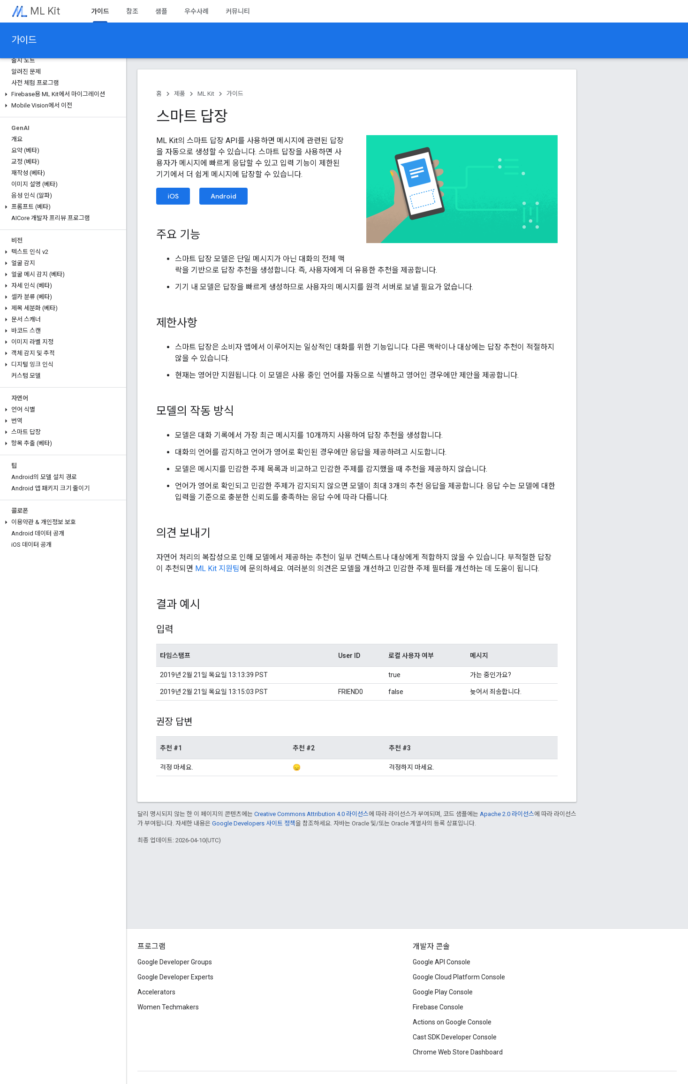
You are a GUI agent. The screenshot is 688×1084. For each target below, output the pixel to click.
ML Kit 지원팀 (217, 568)
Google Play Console (443, 992)
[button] (61, 94)
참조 (132, 11)
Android (223, 196)
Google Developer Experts (175, 977)
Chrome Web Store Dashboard (458, 1052)
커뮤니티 (238, 11)
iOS (173, 196)
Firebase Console (438, 1007)
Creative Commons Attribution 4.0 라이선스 (311, 813)
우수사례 (196, 11)
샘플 (161, 11)
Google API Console (441, 962)
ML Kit (45, 11)
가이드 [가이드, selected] (100, 11)
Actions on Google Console (452, 1022)
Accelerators (156, 992)
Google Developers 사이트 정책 (253, 823)
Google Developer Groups (174, 962)
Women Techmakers (168, 1007)
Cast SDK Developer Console (455, 1037)
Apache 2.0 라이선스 (507, 813)
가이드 (24, 40)
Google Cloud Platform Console (459, 977)
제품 (179, 93)
